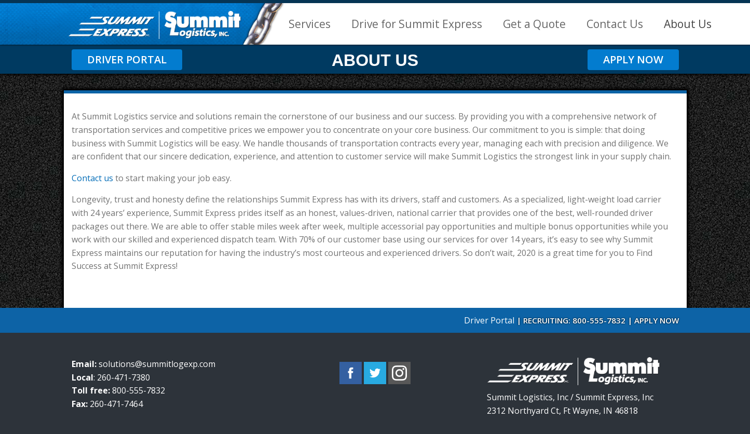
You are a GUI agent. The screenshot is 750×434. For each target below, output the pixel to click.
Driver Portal (127, 59)
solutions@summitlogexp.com (157, 364)
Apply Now (633, 59)
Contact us (92, 178)
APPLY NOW (656, 320)
